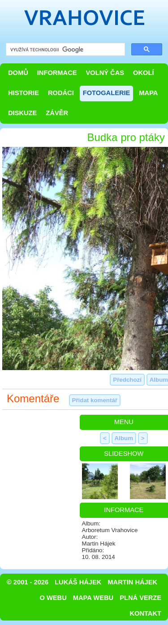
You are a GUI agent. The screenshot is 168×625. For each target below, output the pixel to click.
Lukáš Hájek (78, 582)
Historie (23, 92)
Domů (18, 72)
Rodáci (61, 92)
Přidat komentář (94, 400)
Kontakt (145, 613)
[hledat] (64, 49)
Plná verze (140, 597)
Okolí (143, 72)
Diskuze (22, 113)
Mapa (148, 92)
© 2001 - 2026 (27, 582)
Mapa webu (93, 597)
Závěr (57, 113)
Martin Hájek (132, 582)
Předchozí (127, 379)
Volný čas (105, 72)
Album (124, 438)
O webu (53, 597)
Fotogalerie (106, 92)
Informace (57, 72)
